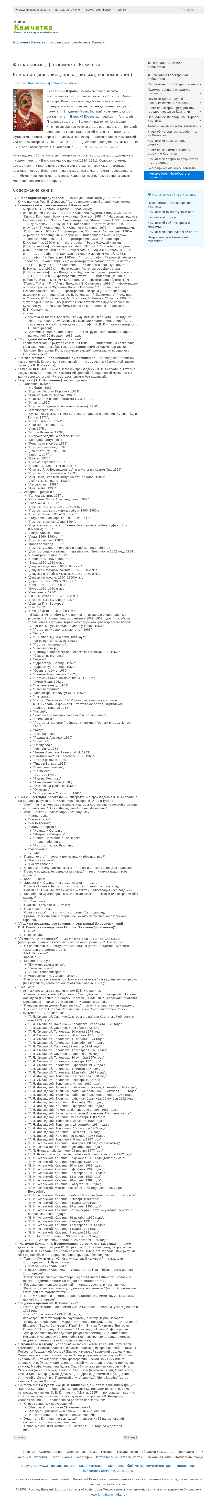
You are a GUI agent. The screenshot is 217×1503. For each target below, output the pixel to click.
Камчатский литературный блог (171, 212)
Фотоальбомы (106, 1457)
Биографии (84, 1457)
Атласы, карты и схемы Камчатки (172, 126)
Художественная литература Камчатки (169, 91)
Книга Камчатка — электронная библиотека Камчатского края (125, 1465)
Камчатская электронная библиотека (168, 77)
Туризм (121, 9)
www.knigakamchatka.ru (32, 9)
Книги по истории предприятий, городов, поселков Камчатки (171, 109)
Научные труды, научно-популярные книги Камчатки (169, 100)
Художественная (51, 1451)
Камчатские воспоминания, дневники (168, 142)
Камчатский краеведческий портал (173, 232)
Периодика (186, 1451)
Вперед (130, 1437)
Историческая (127, 1451)
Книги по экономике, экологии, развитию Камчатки (170, 151)
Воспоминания (61, 1457)
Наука (93, 1451)
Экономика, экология (31, 1457)
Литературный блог (68, 9)
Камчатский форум (98, 9)
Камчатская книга (159, 1457)
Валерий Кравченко (85, 116)
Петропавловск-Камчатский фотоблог (168, 239)
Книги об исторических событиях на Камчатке (172, 133)
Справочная (76, 1451)
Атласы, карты (131, 1457)
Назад (20, 1437)
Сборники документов (157, 1451)
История (107, 1451)
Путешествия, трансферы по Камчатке (169, 204)
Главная (29, 1451)
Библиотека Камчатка (29, 42)
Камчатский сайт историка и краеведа (169, 224)
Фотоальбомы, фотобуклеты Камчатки (53, 83)
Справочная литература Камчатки (173, 84)
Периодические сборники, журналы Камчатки (174, 118)
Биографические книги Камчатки (172, 168)
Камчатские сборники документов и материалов (173, 160)
